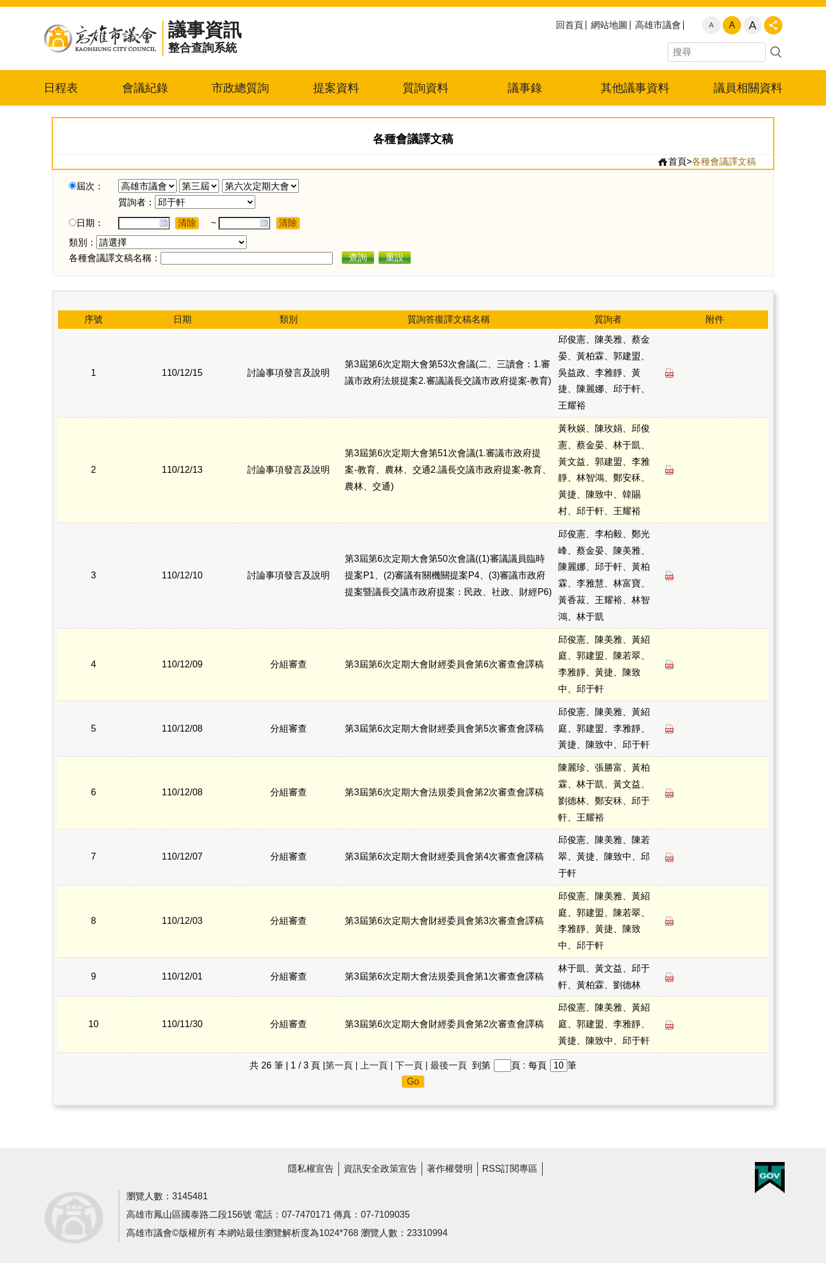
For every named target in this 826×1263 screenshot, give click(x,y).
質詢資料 (426, 87)
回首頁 (569, 25)
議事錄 (525, 87)
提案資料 (336, 87)
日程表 (61, 87)
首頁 (672, 162)
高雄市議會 (658, 25)
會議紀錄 (145, 87)
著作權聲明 (450, 1168)
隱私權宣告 (311, 1168)
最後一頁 (448, 1065)
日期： (90, 223)
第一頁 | (341, 1065)
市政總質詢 (240, 87)
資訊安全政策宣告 (380, 1168)
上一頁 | (376, 1065)
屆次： (90, 186)
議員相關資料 (748, 87)
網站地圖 (609, 25)
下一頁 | (411, 1065)
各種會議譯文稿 (724, 161)
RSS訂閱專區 (510, 1168)
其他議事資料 (635, 87)
